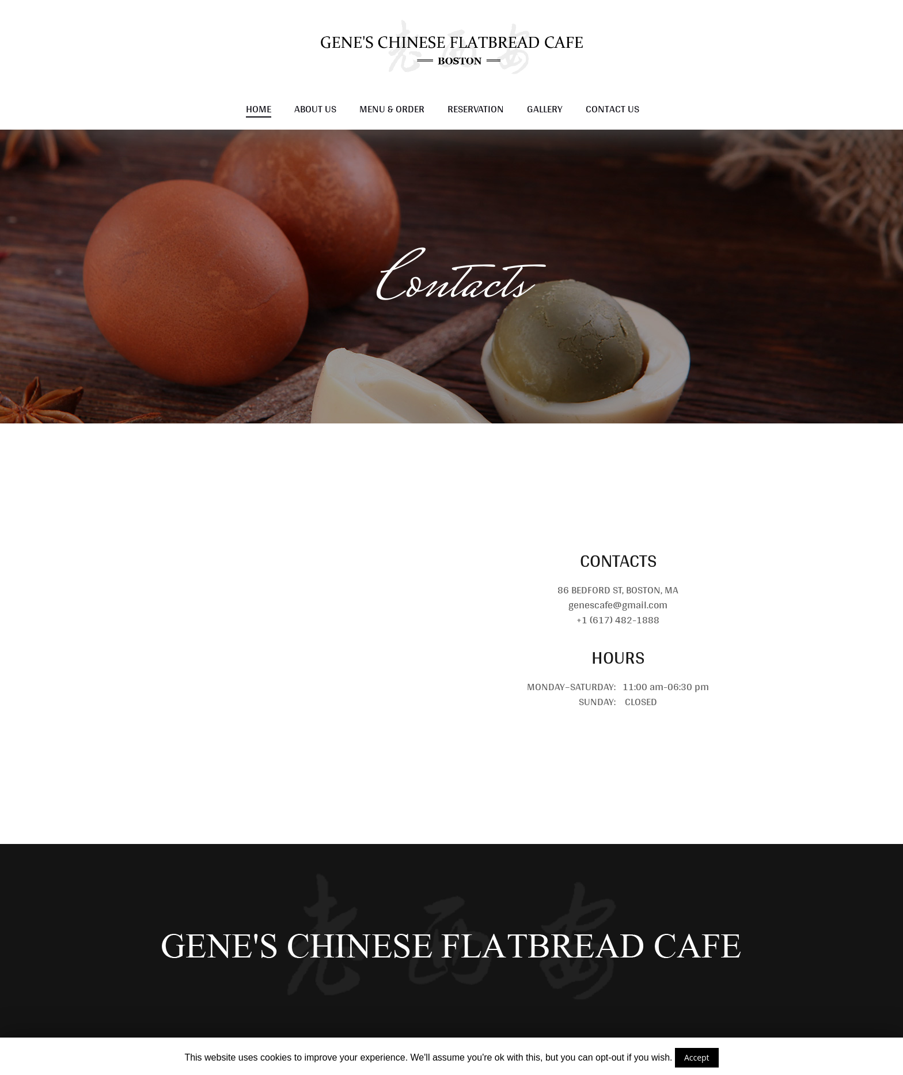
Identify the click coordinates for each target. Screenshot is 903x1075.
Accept (696, 1057)
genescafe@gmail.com (617, 604)
